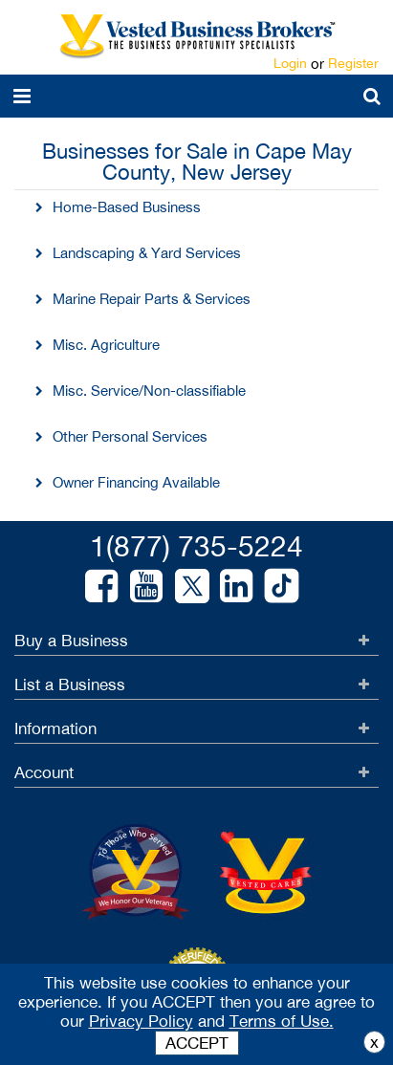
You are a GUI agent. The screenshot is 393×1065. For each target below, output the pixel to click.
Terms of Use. (281, 1021)
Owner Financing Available (136, 482)
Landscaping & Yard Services (147, 253)
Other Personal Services (130, 436)
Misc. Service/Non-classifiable (149, 390)
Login (290, 63)
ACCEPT (197, 1043)
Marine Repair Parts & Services (152, 299)
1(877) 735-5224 (196, 545)
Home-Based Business (127, 207)
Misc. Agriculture (106, 345)
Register (353, 63)
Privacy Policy (141, 1021)
